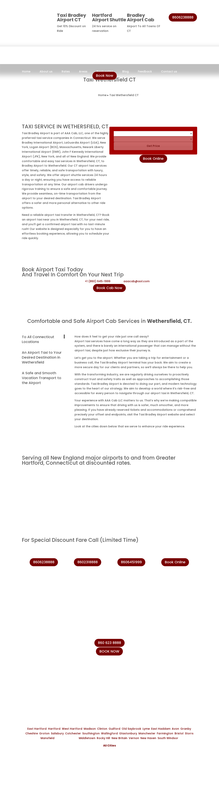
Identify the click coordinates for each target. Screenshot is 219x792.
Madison (90, 729)
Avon (175, 729)
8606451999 (131, 562)
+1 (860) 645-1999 (97, 281)
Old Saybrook (131, 729)
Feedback (145, 71)
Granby (185, 729)
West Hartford (72, 729)
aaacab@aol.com (136, 281)
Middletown (87, 738)
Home (26, 71)
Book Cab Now (109, 287)
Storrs (189, 733)
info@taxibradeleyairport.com (182, 663)
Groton (44, 733)
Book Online (153, 158)
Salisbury (57, 733)
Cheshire (31, 733)
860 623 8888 (109, 642)
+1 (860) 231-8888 (172, 645)
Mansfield (47, 738)
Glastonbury (128, 733)
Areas (83, 71)
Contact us (169, 71)
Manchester (146, 733)
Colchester (73, 733)
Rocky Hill (103, 738)
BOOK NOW (109, 651)
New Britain (119, 738)
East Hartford (37, 729)
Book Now (104, 75)
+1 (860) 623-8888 (173, 654)
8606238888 (182, 17)
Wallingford (109, 733)
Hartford (54, 729)
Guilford (114, 729)
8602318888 (87, 562)
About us (46, 71)
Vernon (134, 738)
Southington (91, 733)
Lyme (146, 729)
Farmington (165, 733)
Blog (125, 71)
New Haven (148, 738)
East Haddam (160, 729)
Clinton (102, 729)
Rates (66, 71)
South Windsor (168, 738)
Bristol (179, 733)
